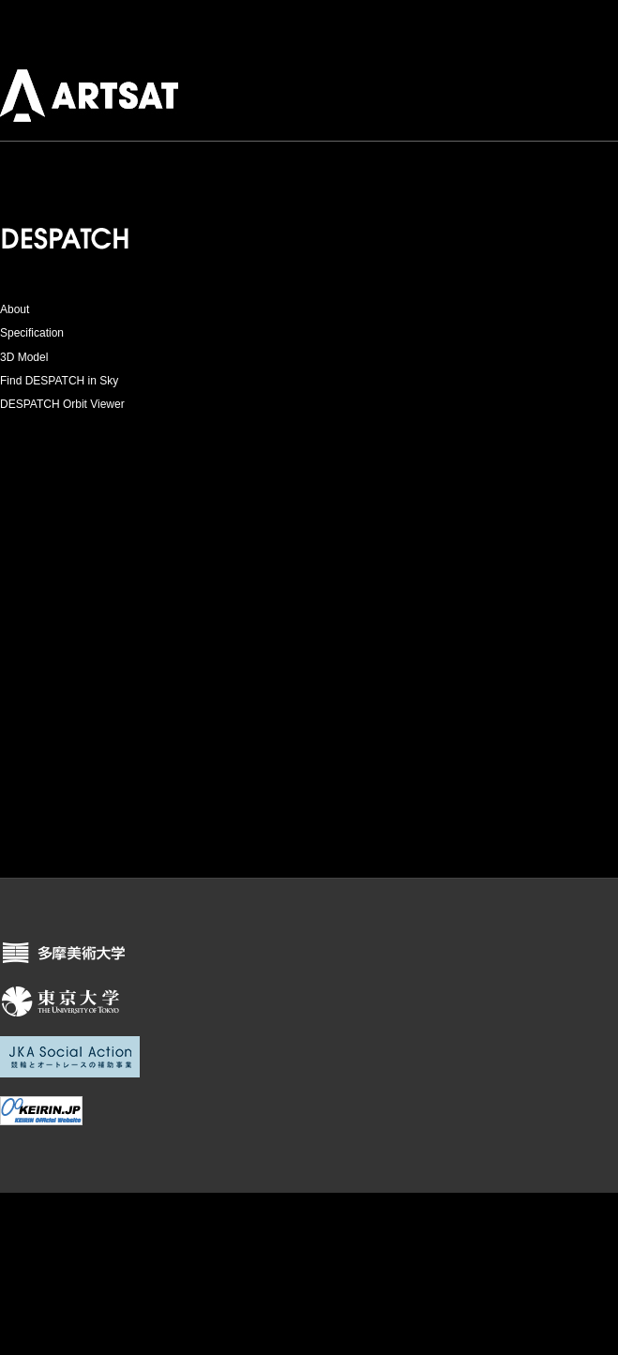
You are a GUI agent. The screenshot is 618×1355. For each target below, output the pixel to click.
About (14, 309)
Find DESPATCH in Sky (59, 380)
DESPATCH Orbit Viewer (62, 404)
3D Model (24, 357)
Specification (32, 332)
